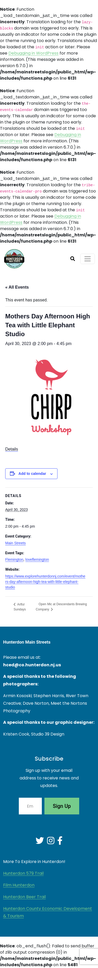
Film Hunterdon (18, 885)
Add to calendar (32, 473)
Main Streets (15, 543)
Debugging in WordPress (33, 53)
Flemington (14, 559)
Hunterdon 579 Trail (23, 873)
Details (11, 449)
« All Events (17, 287)
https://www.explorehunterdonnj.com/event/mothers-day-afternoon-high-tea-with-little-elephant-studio (45, 581)
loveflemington (37, 559)
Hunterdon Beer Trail (24, 897)
